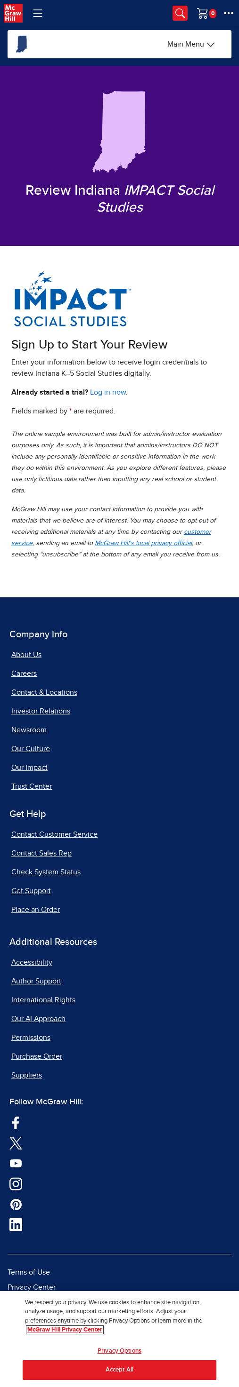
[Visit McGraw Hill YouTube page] (15, 1162)
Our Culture (30, 749)
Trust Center (31, 786)
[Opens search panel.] (180, 13)
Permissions (30, 1037)
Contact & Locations (44, 692)
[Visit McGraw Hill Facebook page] (15, 1122)
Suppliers (26, 1075)
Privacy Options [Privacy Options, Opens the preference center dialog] (119, 1351)
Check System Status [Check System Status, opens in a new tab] (46, 872)
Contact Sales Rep (41, 853)
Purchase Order (36, 1056)
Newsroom (29, 730)
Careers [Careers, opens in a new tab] (24, 673)
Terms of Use (29, 1272)
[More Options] (228, 13)
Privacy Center (32, 1287)
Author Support (36, 981)
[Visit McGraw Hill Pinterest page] (15, 1203)
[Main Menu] (191, 44)
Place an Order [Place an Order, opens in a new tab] (35, 909)
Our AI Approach (38, 1018)
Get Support (31, 891)
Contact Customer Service (54, 834)
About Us (26, 654)
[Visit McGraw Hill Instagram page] (15, 1183)
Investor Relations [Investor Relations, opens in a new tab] (40, 711)
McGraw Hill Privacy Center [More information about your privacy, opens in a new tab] (64, 1330)
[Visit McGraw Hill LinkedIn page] (15, 1224)
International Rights (43, 1000)
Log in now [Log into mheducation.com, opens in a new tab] (108, 392)
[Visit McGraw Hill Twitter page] (15, 1142)
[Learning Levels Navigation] (37, 13)
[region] (119, 1339)
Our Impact (29, 767)
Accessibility (31, 962)
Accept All (119, 1370)
